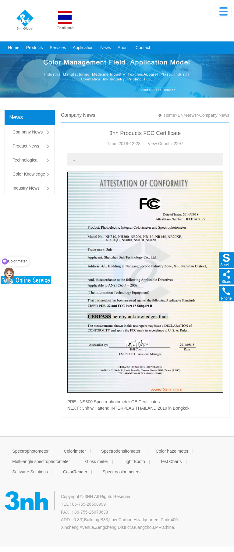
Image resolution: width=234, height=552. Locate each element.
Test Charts (171, 461)
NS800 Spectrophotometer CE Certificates (120, 401)
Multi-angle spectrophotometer (41, 461)
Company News (27, 132)
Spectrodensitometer (120, 451)
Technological (25, 160)
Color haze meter (172, 451)
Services (58, 47)
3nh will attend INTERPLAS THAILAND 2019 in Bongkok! (136, 408)
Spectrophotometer (30, 451)
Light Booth (134, 461)
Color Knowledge (28, 174)
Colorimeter (75, 451)
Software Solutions (30, 472)
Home (13, 47)
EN (180, 115)
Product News (25, 146)
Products (34, 47)
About (123, 47)
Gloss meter (96, 461)
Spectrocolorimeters (121, 472)
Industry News (26, 188)
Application (83, 47)
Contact (143, 47)
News (105, 47)
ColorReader (75, 472)
